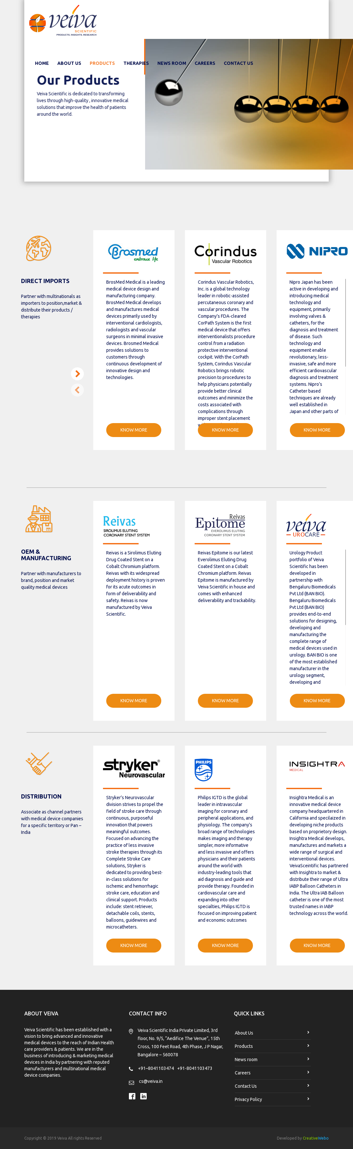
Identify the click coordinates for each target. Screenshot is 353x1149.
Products (102, 63)
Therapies (136, 63)
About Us (69, 63)
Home (43, 63)
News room (171, 63)
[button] (77, 373)
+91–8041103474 (156, 1068)
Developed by (303, 1138)
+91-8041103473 (194, 1068)
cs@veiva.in (151, 1081)
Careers (205, 63)
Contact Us (238, 63)
